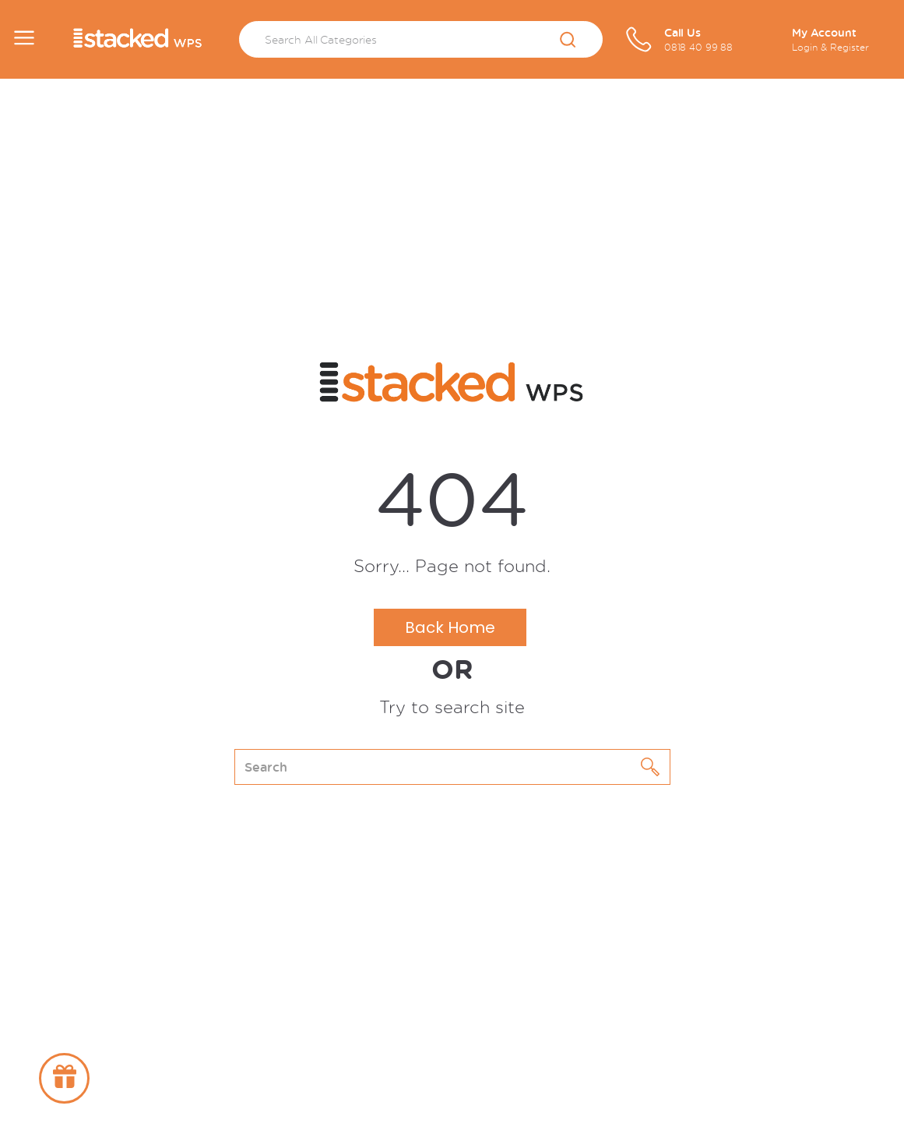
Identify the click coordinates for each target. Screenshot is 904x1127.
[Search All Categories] (421, 39)
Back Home (450, 627)
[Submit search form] (568, 40)
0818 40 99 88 (698, 47)
